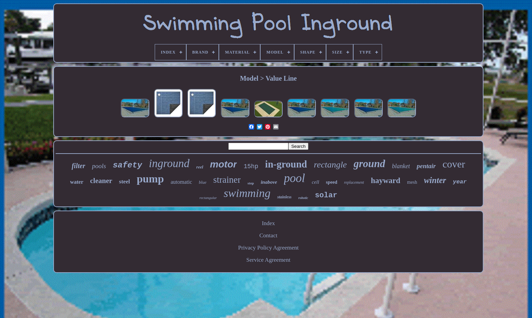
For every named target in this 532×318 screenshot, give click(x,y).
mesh (412, 182)
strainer (227, 180)
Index (268, 223)
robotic (303, 198)
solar (326, 195)
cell (315, 182)
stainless (284, 197)
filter (78, 166)
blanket (401, 166)
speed (331, 182)
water (76, 182)
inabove (269, 182)
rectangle (330, 165)
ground (369, 164)
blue (202, 182)
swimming (247, 193)
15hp (251, 166)
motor (223, 164)
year (460, 182)
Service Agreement (268, 260)
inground (169, 163)
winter (435, 180)
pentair (426, 166)
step (250, 183)
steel (124, 181)
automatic (181, 182)
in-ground (286, 164)
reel (199, 167)
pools (99, 166)
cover (453, 164)
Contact (269, 235)
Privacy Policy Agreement (268, 247)
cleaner (101, 181)
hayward (385, 180)
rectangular (208, 198)
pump (150, 179)
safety (127, 165)
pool (294, 178)
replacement (354, 182)
